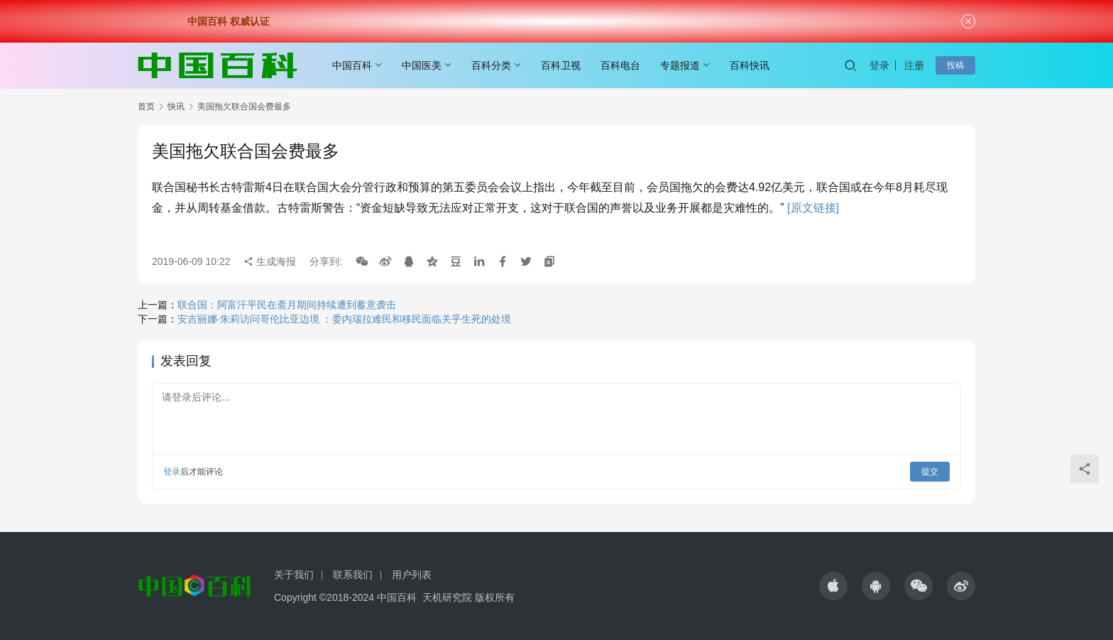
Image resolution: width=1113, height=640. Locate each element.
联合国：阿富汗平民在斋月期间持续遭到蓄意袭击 (286, 304)
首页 (146, 107)
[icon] (833, 586)
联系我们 (353, 574)
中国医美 (422, 65)
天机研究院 (447, 597)
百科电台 (620, 65)
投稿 (955, 65)
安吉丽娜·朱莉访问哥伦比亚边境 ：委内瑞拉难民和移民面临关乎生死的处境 (344, 319)
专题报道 (680, 65)
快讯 (176, 107)
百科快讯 (749, 65)
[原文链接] (813, 208)
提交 (929, 472)
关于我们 (294, 574)
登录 (879, 65)
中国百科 (352, 65)
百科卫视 (561, 65)
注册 (914, 65)
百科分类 (491, 65)
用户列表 (412, 574)
